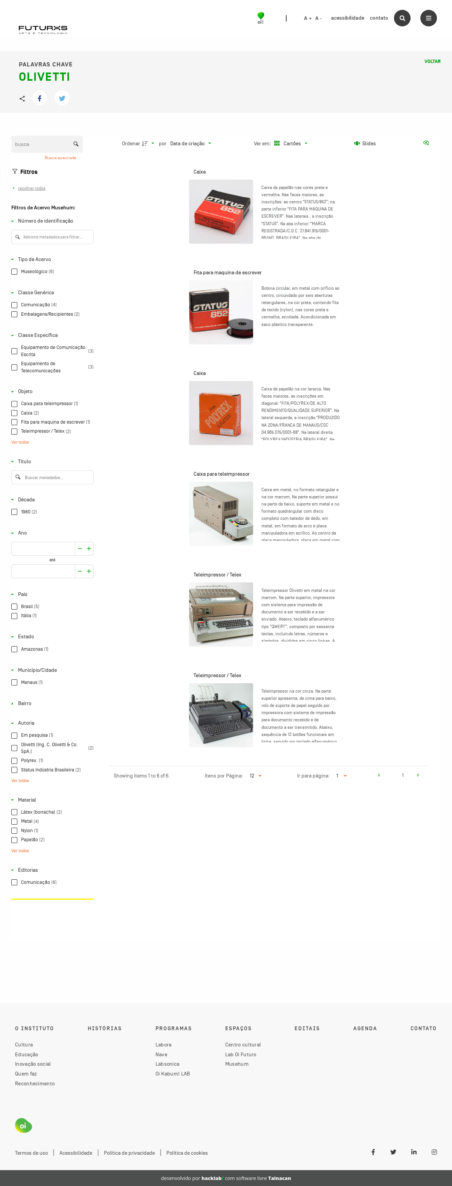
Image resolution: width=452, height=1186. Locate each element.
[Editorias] (51, 870)
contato (379, 18)
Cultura (24, 1045)
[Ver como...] (428, 143)
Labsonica (168, 1064)
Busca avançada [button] (61, 158)
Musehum (237, 1064)
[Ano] (51, 533)
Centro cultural (243, 1045)
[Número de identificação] (51, 221)
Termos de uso (31, 1153)
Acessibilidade (76, 1153)
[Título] (51, 461)
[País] (51, 594)
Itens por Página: (224, 776)
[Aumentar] (79, 549)
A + (308, 18)
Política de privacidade (129, 1153)
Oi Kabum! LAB (173, 1074)
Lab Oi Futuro (241, 1054)
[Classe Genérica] (51, 293)
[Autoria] (51, 723)
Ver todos (20, 442)
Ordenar (131, 143)
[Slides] (365, 143)
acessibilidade (347, 18)
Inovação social (33, 1064)
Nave (161, 1054)
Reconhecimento (35, 1083)
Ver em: (263, 143)
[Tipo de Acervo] (51, 259)
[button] (378, 776)
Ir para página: (313, 776)
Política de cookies (187, 1153)
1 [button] (403, 775)
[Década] (51, 500)
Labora (164, 1045)
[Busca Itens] (47, 144)
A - (318, 18)
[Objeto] (51, 392)
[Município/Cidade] (51, 670)
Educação (26, 1054)
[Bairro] (51, 704)
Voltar (433, 61)
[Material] (51, 800)
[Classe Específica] (51, 336)
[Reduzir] (89, 549)
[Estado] (51, 637)
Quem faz (26, 1074)
